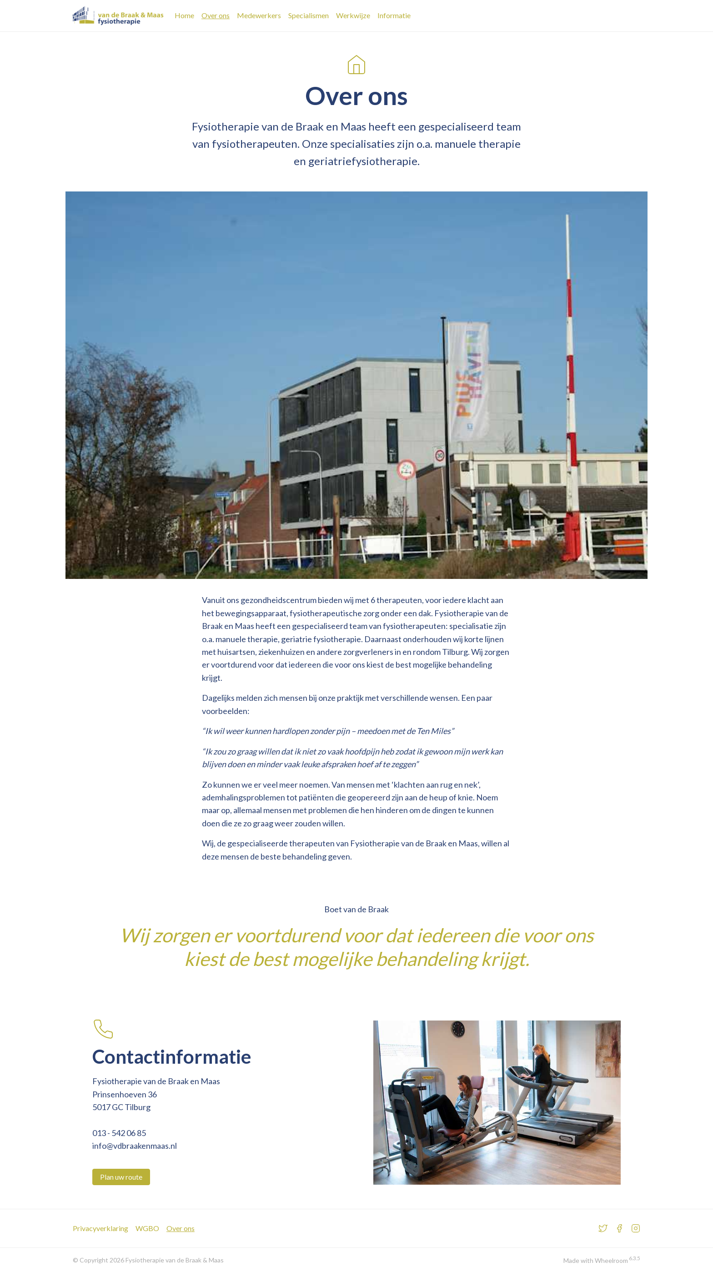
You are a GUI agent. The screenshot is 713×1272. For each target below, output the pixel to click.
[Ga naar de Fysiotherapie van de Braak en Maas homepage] (118, 15)
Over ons (215, 15)
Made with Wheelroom (595, 1260)
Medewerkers (259, 15)
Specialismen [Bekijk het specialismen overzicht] (308, 15)
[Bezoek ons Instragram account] (636, 1228)
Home (184, 15)
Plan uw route (121, 1176)
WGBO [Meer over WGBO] (147, 1228)
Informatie (394, 15)
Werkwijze (353, 15)
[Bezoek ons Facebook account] (619, 1228)
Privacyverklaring (100, 1228)
